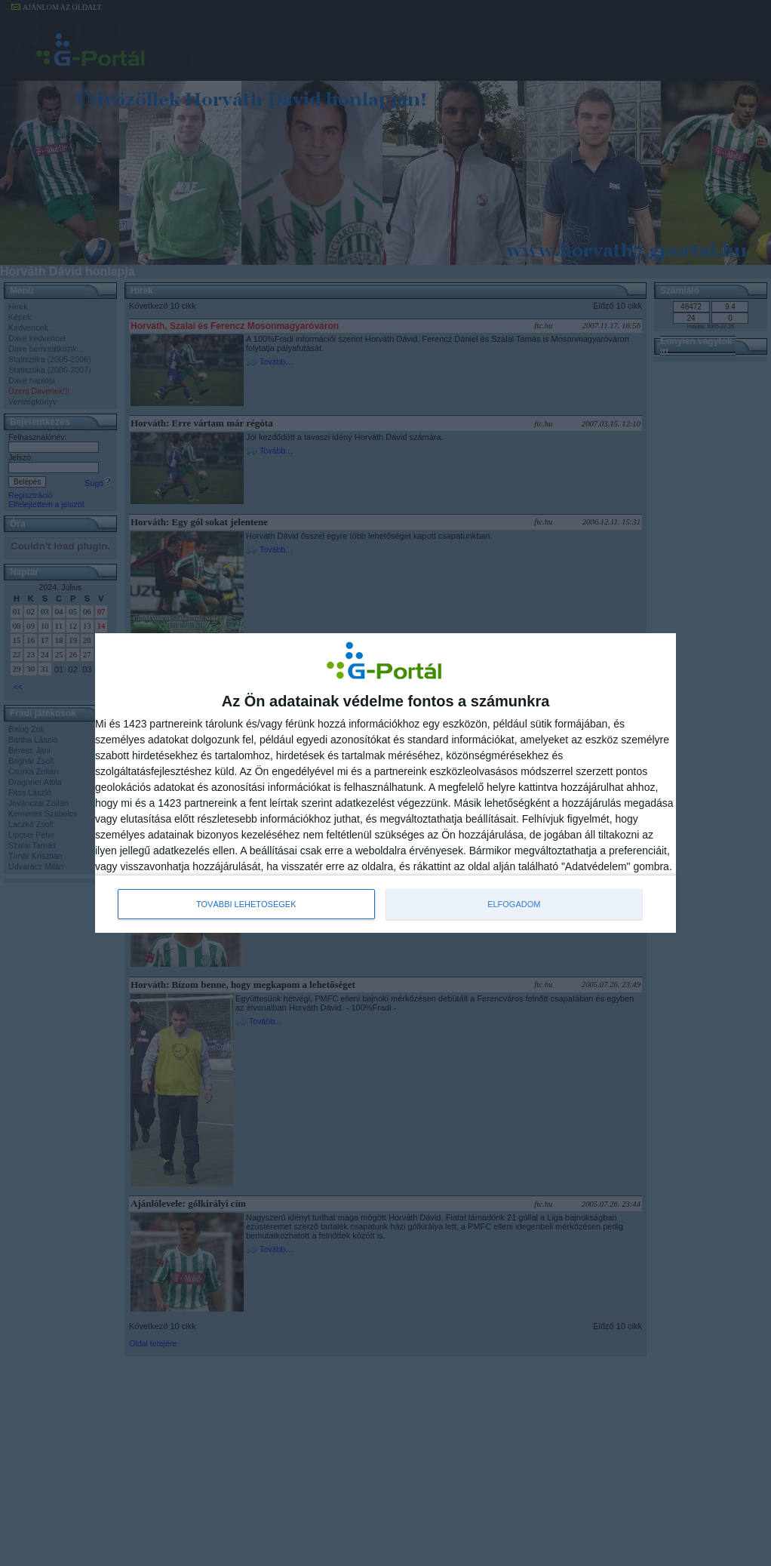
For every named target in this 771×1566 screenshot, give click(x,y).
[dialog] (385, 783)
